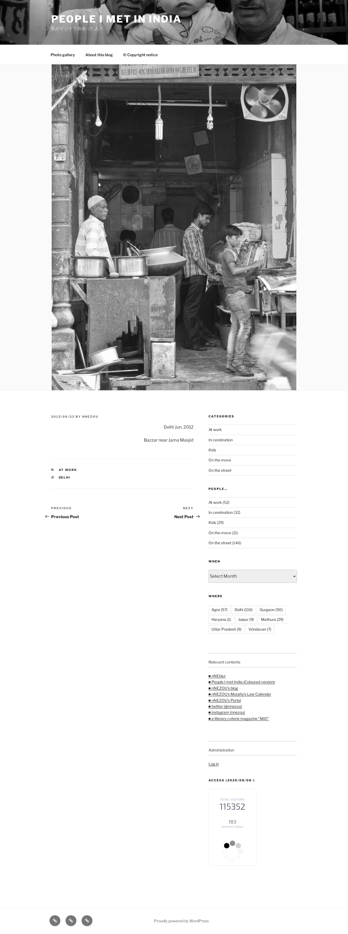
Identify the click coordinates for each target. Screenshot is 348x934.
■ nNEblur (217, 676)
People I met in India (116, 19)
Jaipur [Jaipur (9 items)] (246, 619)
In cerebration (221, 440)
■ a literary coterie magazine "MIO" (239, 718)
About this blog (99, 54)
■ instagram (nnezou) (227, 712)
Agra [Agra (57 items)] (220, 609)
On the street (220, 470)
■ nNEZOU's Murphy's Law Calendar (240, 694)
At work (68, 470)
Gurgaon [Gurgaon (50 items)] (271, 609)
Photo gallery (63, 54)
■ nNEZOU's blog (223, 688)
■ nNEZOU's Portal (225, 700)
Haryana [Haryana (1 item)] (221, 619)
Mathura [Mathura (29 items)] (272, 619)
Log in (214, 764)
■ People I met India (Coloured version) (242, 682)
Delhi (65, 477)
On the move (220, 460)
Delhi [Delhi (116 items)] (244, 609)
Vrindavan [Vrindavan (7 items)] (259, 629)
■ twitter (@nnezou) (225, 706)
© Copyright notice (140, 54)
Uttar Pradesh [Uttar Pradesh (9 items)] (226, 629)
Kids (212, 450)
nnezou (90, 417)
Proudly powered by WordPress (181, 921)
